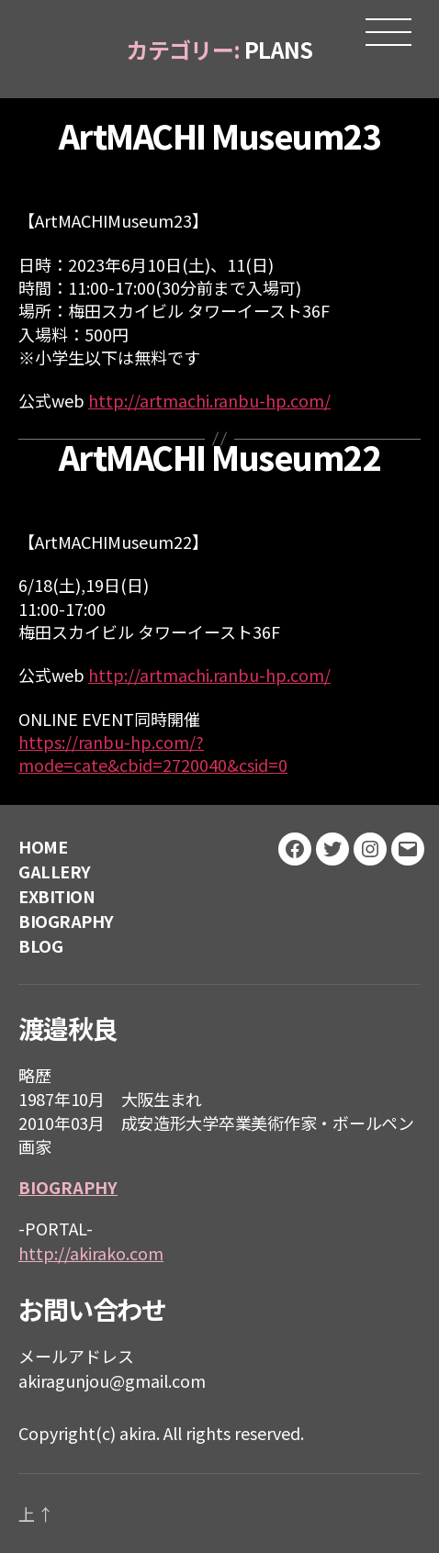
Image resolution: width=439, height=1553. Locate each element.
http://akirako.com (90, 1253)
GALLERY (54, 871)
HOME (42, 846)
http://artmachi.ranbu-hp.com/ (209, 400)
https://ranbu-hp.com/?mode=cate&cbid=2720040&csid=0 (152, 753)
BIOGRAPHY (66, 921)
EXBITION (56, 896)
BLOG (40, 945)
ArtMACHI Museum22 (220, 456)
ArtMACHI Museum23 (220, 135)
